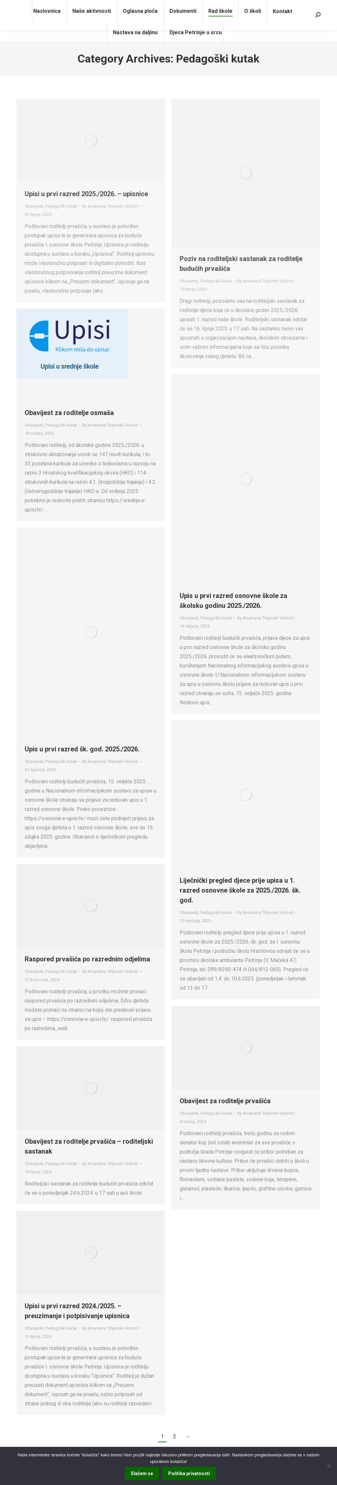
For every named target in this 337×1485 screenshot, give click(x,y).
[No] (328, 1466)
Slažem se (142, 1473)
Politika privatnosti (189, 1473)
